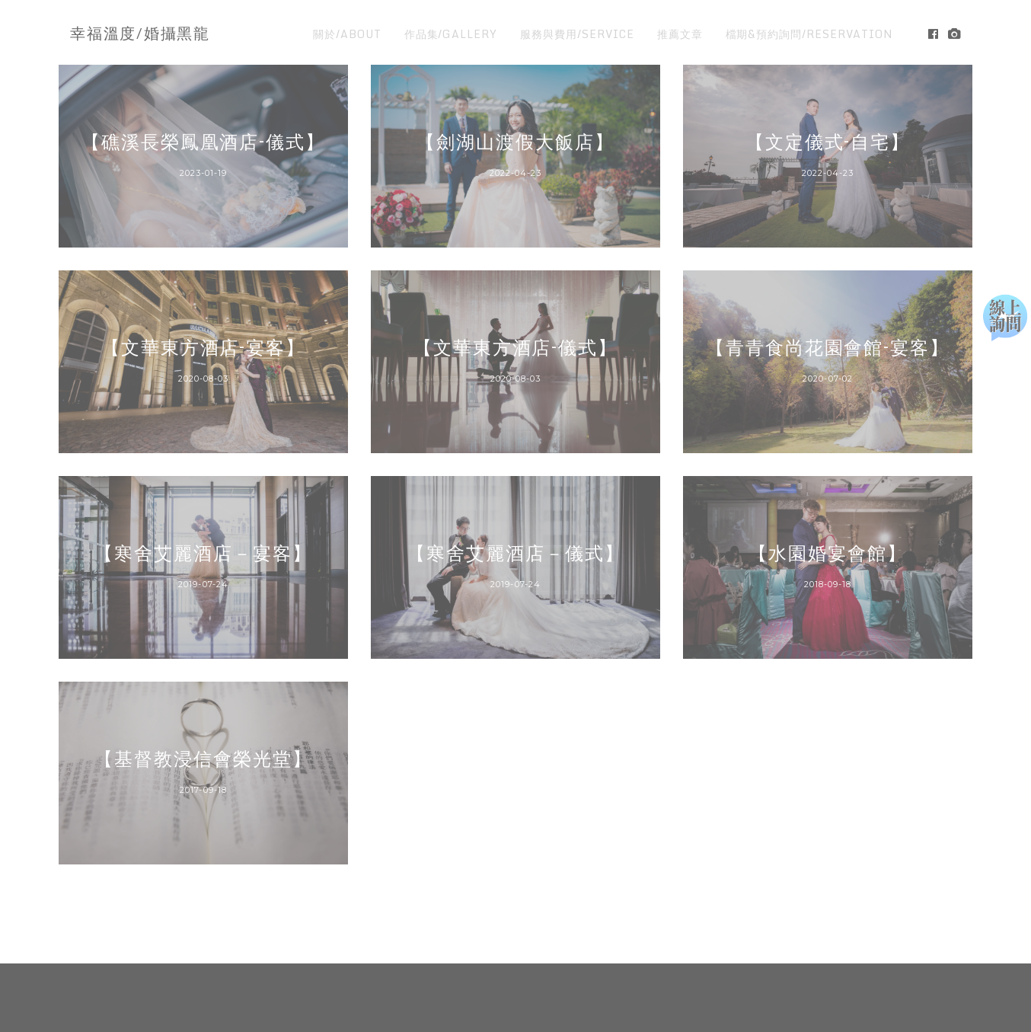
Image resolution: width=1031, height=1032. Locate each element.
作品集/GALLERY (451, 34)
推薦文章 (680, 34)
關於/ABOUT (347, 34)
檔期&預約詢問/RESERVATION (809, 34)
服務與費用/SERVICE (577, 34)
